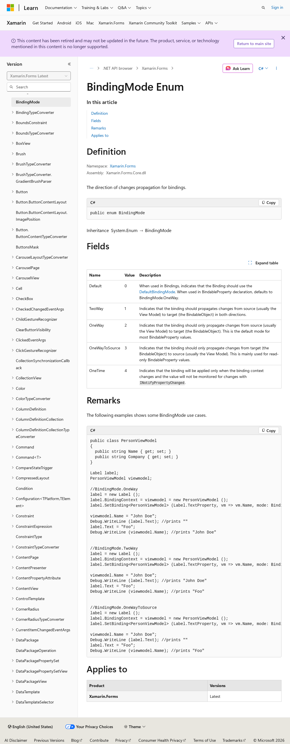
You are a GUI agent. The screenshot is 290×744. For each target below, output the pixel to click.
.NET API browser (118, 68)
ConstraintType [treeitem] (29, 536)
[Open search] (263, 8)
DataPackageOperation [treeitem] (36, 650)
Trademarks (232, 740)
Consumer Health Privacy (160, 740)
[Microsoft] (10, 7)
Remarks (98, 128)
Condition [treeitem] (24, 488)
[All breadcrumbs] (92, 68)
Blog (75, 740)
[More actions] (276, 68)
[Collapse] (69, 64)
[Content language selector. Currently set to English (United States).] (30, 726)
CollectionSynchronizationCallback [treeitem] (43, 364)
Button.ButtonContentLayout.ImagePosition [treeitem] (41, 216)
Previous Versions (49, 740)
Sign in (277, 7)
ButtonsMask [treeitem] (27, 247)
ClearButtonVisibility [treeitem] (33, 329)
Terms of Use (204, 740)
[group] (184, 546)
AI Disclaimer (16, 740)
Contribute (99, 740)
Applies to (99, 135)
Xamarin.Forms (155, 68)
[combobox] (39, 75)
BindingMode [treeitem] (28, 102)
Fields (96, 120)
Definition (99, 113)
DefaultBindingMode (157, 291)
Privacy (121, 740)
